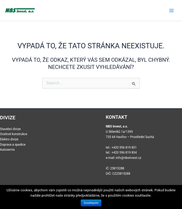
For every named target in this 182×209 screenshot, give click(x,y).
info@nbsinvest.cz (128, 158)
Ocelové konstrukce (13, 134)
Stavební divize (10, 129)
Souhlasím (91, 203)
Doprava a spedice (13, 144)
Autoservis (7, 149)
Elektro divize (9, 139)
